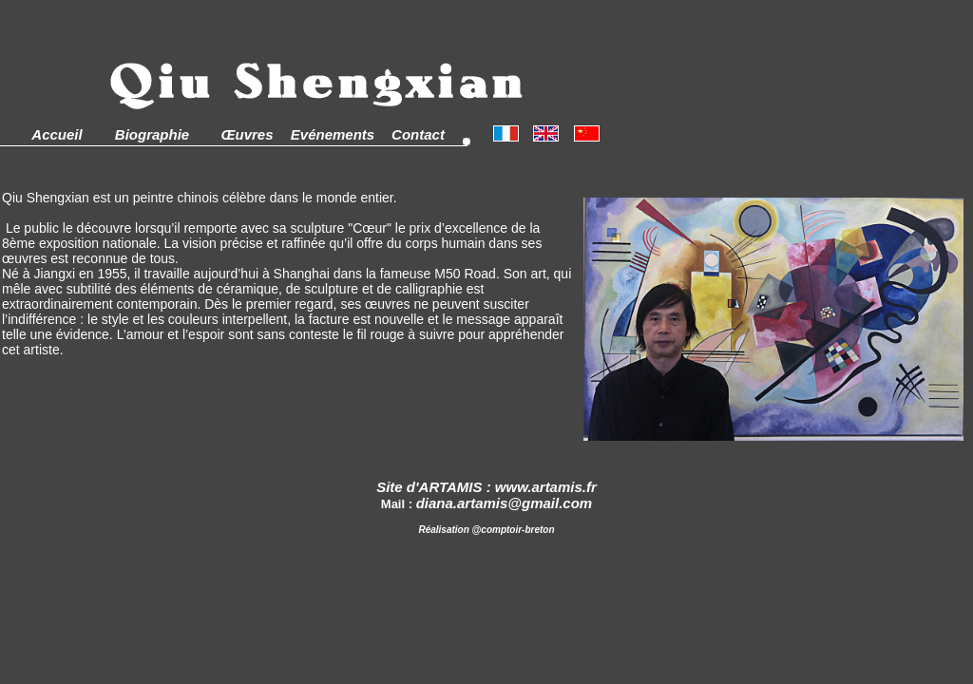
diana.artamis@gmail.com (504, 503)
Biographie (152, 134)
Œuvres (246, 134)
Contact (418, 134)
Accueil (56, 134)
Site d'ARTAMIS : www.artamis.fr (486, 487)
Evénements (332, 134)
